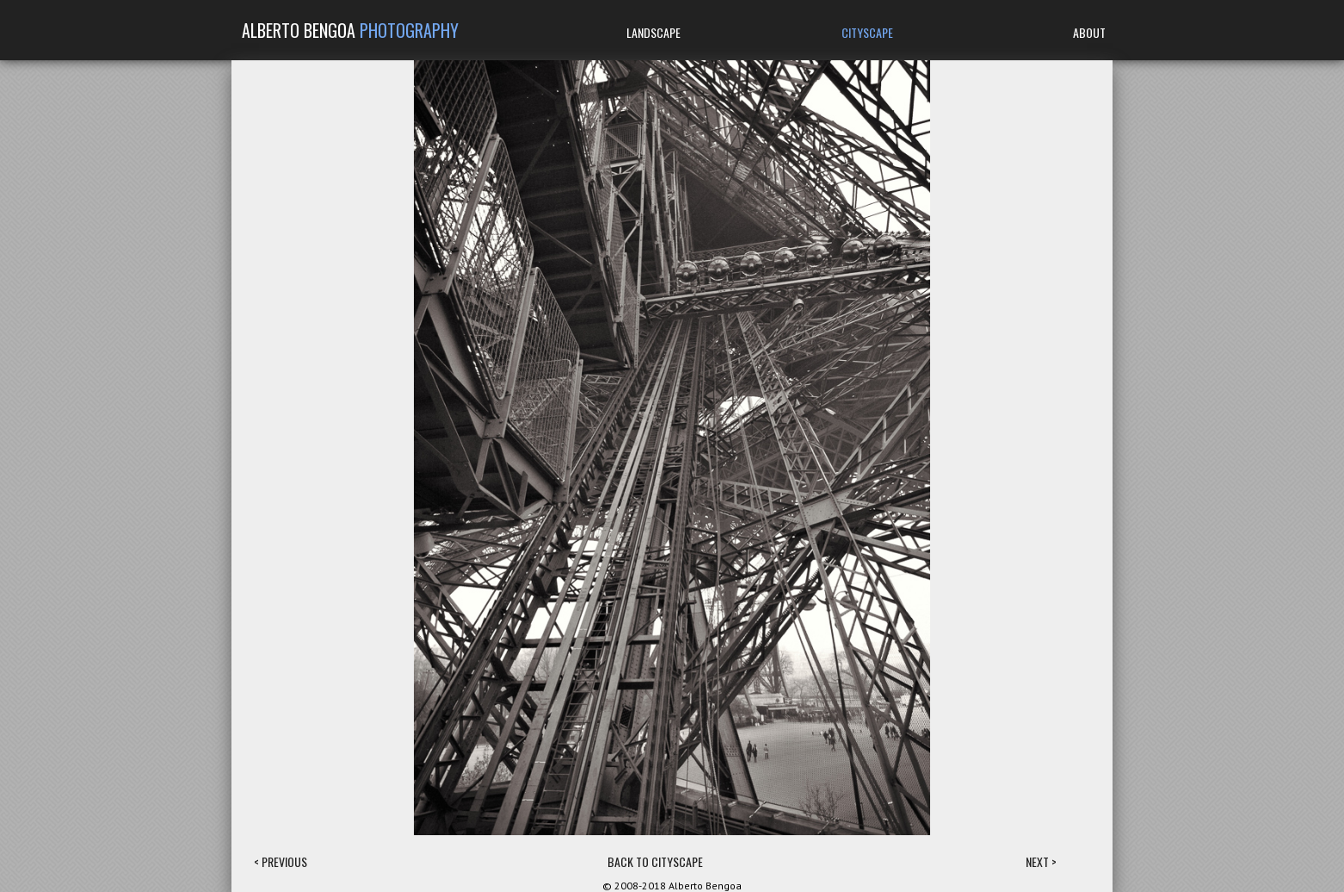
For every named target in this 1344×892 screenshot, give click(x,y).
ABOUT (1089, 32)
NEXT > (1041, 861)
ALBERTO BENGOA (350, 30)
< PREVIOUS (280, 861)
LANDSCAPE (653, 32)
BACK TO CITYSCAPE (655, 861)
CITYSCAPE (867, 32)
